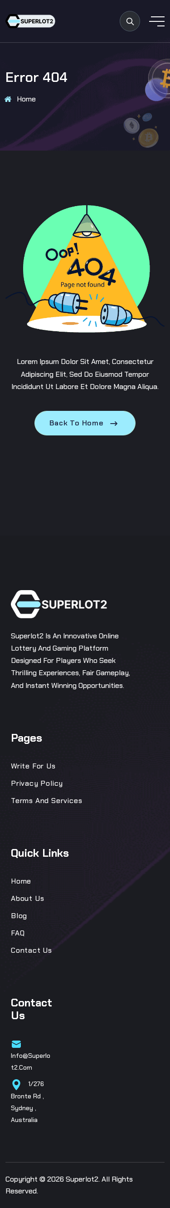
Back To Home (84, 423)
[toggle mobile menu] (157, 21)
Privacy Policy (37, 783)
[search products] (130, 21)
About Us (27, 898)
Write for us (33, 766)
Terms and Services (46, 800)
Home (26, 99)
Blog (19, 915)
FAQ (17, 933)
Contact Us (31, 950)
